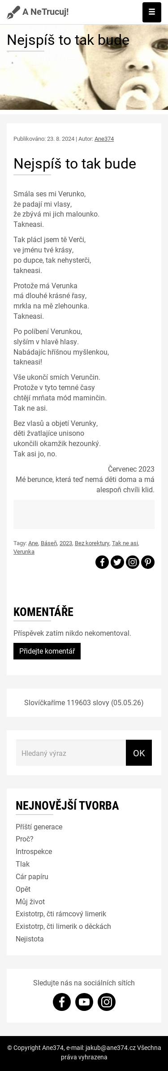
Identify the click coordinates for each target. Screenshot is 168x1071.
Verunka (23, 551)
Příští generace (39, 826)
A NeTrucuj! (38, 11)
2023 (66, 543)
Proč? (25, 838)
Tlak (23, 863)
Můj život (30, 901)
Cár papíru (32, 876)
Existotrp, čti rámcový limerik (61, 913)
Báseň (49, 543)
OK (139, 753)
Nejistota (30, 938)
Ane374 (104, 138)
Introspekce (34, 851)
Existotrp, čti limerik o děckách (63, 926)
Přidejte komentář (47, 650)
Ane (33, 543)
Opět (23, 888)
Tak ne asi (125, 543)
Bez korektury (92, 543)
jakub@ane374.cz (111, 1047)
